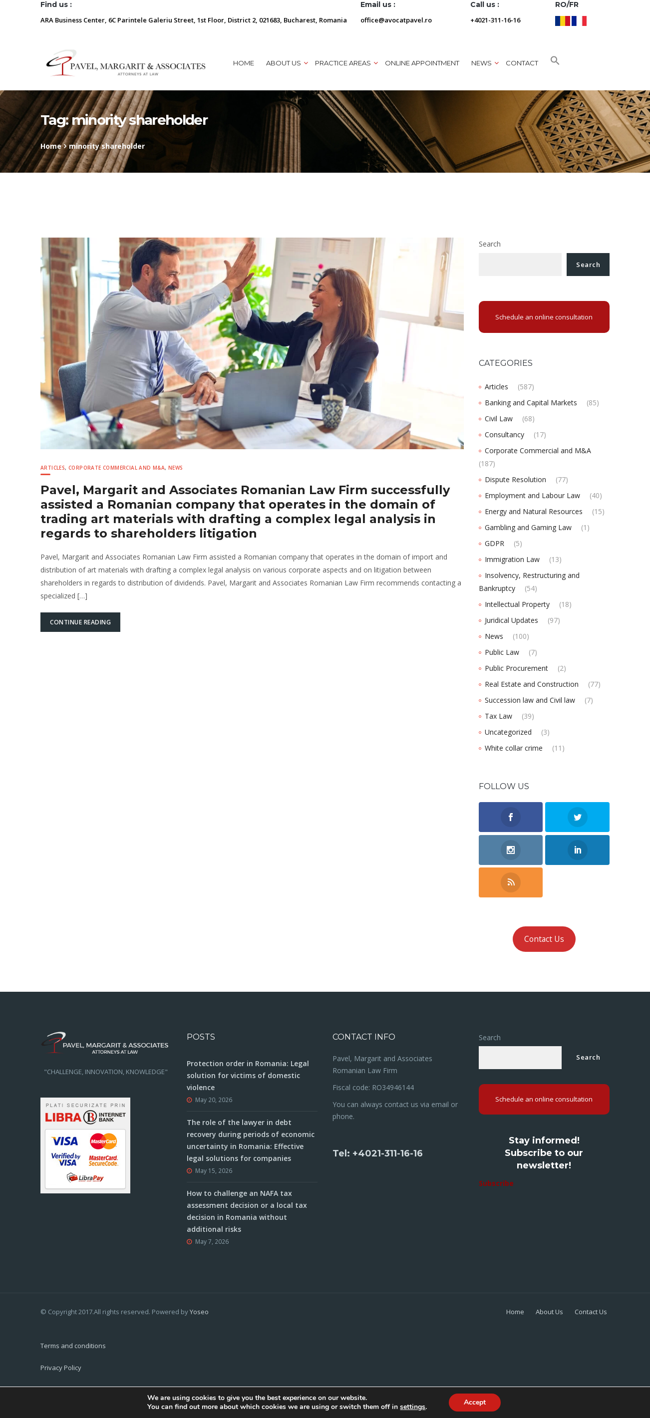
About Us (549, 1311)
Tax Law (498, 716)
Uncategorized (508, 732)
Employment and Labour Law (532, 495)
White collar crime (514, 748)
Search (490, 244)
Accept (475, 1402)
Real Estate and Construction (532, 684)
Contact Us (544, 938)
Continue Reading (80, 622)
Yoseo (199, 1311)
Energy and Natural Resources (534, 511)
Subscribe (496, 1183)
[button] (555, 62)
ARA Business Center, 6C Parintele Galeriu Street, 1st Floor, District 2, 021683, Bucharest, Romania (193, 19)
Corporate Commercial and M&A (116, 467)
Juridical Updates (511, 620)
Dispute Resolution (515, 479)
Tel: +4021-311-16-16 (377, 1153)
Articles (52, 467)
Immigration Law (512, 559)
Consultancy (504, 434)
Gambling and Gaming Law (528, 527)
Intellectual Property (517, 604)
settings (412, 1407)
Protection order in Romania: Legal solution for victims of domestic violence (248, 1075)
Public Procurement (516, 668)
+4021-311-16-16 (495, 19)
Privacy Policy (60, 1367)
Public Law (502, 652)
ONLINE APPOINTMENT (422, 63)
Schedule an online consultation (544, 316)
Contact (522, 63)
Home (243, 63)
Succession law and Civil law (530, 700)
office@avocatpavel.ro (396, 19)
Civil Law (499, 418)
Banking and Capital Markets (531, 402)
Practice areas (343, 63)
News (481, 63)
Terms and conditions (73, 1345)
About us (283, 63)
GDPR (494, 543)
